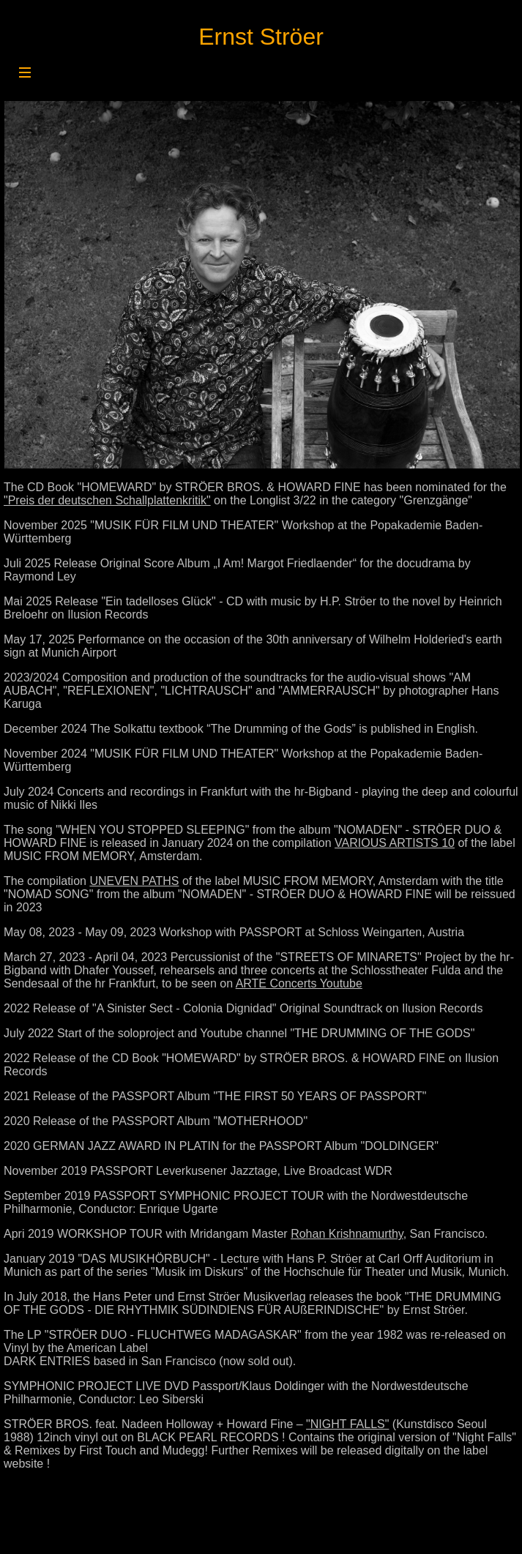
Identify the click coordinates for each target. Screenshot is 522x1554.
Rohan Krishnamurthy (347, 1234)
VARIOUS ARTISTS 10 (395, 843)
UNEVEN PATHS (134, 881)
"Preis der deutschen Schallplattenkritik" (107, 500)
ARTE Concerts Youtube (299, 983)
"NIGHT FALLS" (347, 1424)
